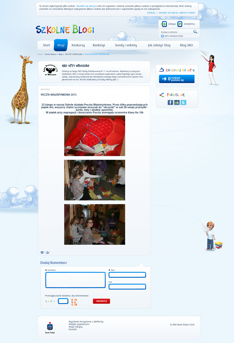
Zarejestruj (189, 24)
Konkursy (78, 45)
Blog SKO (186, 45)
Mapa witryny (75, 327)
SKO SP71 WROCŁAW (73, 54)
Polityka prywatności (79, 324)
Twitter (183, 102)
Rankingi (99, 45)
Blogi (61, 45)
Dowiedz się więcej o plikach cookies (177, 13)
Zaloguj (172, 24)
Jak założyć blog (159, 45)
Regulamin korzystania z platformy (86, 322)
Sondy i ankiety (126, 45)
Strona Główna (50, 54)
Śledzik (177, 102)
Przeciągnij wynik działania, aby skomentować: (67, 296)
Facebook (170, 102)
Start (46, 45)
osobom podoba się (177, 79)
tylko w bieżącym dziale (173, 36)
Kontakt (73, 329)
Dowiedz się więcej (85, 6)
